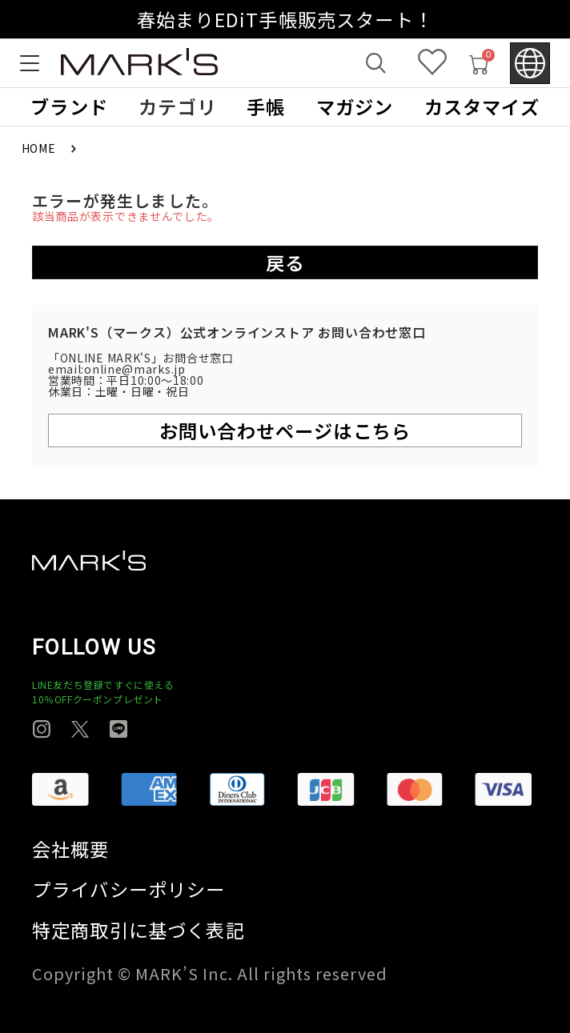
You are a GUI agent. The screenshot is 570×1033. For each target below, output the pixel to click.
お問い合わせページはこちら (285, 430)
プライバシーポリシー (129, 889)
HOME (40, 148)
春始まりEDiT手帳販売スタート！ (285, 19)
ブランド (69, 107)
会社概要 (71, 849)
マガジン (355, 107)
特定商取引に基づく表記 (138, 930)
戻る (285, 262)
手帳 (266, 107)
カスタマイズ (482, 107)
